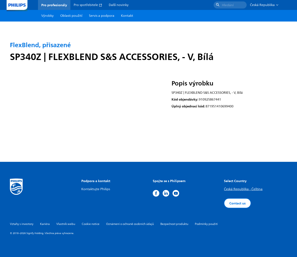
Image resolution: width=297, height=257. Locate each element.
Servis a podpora (101, 15)
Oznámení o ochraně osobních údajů (130, 224)
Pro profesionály (54, 4)
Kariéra (45, 224)
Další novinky (119, 4)
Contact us (237, 203)
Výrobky (47, 15)
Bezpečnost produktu (174, 224)
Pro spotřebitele (88, 4)
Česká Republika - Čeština (243, 189)
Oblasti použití (71, 15)
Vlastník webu (65, 224)
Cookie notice (90, 224)
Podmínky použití (206, 224)
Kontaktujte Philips (95, 189)
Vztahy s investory (21, 224)
